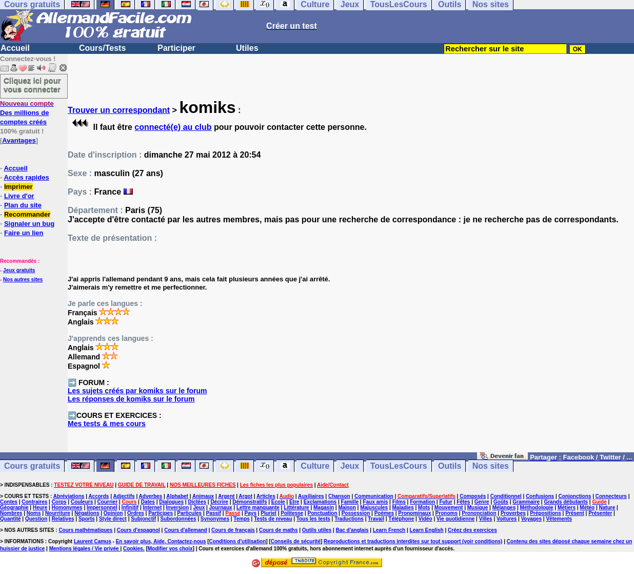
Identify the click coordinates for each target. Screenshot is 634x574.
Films (399, 502)
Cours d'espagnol (138, 530)
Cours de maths (278, 530)
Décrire (219, 502)
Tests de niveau (273, 519)
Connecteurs (611, 496)
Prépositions (545, 513)
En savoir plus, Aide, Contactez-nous (161, 541)
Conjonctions (575, 496)
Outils (449, 466)
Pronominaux (414, 513)
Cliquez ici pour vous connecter (32, 84)
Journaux (220, 507)
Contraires (34, 502)
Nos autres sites (23, 279)
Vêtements (559, 519)
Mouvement (448, 507)
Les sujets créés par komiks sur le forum (137, 391)
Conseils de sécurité (296, 541)
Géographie (14, 507)
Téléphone (401, 519)
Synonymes (215, 519)
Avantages (18, 140)
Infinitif (130, 507)
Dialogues (171, 502)
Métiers (567, 507)
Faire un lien (24, 233)
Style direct (113, 519)
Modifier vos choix (170, 548)
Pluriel (268, 513)
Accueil (15, 48)
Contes (8, 502)
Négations (86, 513)
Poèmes (384, 513)
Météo (587, 507)
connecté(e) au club (172, 127)
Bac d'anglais (351, 530)
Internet (152, 507)
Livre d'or (19, 196)
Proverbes (513, 513)
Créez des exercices (472, 530)
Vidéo (425, 519)
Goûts (500, 502)
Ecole (278, 502)
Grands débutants (566, 502)
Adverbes (151, 496)
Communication (373, 496)
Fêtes (463, 502)
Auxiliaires (311, 496)
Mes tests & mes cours (107, 423)
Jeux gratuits (19, 270)
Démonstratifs (249, 502)
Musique (477, 507)
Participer (176, 48)
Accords (98, 496)
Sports (86, 519)
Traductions (349, 519)
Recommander (27, 214)
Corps (59, 502)
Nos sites (490, 466)
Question (36, 519)
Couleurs (82, 502)
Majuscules (374, 507)
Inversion (177, 507)
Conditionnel (506, 496)
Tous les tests (313, 519)
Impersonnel (102, 507)
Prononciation (479, 513)
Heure (40, 507)
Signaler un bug (29, 223)
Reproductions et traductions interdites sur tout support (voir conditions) (413, 541)
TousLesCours (398, 466)
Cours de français (232, 530)
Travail (376, 519)
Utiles (247, 48)
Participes (160, 513)
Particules (189, 513)
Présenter (600, 513)
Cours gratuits (32, 466)
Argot (245, 496)
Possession (356, 513)
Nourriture (57, 513)
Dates (148, 502)
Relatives (63, 519)
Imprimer (18, 186)
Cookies (133, 548)
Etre (294, 502)
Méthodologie (536, 507)
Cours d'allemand (185, 530)
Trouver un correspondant (119, 110)
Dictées (197, 502)
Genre (481, 502)
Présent (574, 513)
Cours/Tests (102, 48)
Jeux (350, 466)
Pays (250, 513)
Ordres (135, 513)
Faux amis (375, 502)
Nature (607, 507)
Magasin (323, 507)
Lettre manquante (258, 507)
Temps (241, 519)
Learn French (389, 530)
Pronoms (446, 513)
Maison (346, 507)
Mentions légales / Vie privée (85, 548)
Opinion (113, 513)
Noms (34, 513)
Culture (315, 466)
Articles (265, 496)
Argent (226, 496)
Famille (350, 502)
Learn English (427, 530)
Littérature (296, 507)
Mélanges (504, 507)
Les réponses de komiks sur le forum (131, 399)
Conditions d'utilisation (237, 541)
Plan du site (23, 205)
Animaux (203, 496)
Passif (213, 513)
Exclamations (320, 502)
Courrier (107, 502)
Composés (473, 496)
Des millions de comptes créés (27, 113)
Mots (424, 507)
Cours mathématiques (85, 530)
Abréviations (69, 496)
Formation (422, 502)
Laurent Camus (92, 541)
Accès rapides (26, 177)
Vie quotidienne (455, 519)
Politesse (292, 513)
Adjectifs (123, 496)
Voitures (507, 519)
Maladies (402, 507)
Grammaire (526, 502)
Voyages (531, 519)
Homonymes (67, 507)
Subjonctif (143, 519)
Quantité (10, 519)
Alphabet (177, 496)
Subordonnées (178, 519)
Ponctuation (323, 513)
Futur (445, 502)
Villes (485, 519)
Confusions (540, 496)
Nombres (11, 513)
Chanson (339, 496)
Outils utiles (316, 530)
